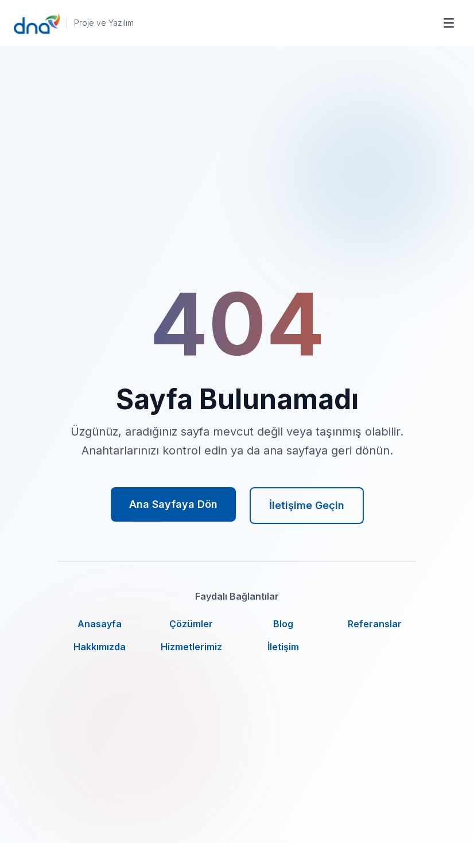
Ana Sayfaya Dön (173, 504)
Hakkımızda (99, 646)
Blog (283, 624)
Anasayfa (99, 624)
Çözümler (191, 624)
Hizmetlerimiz (191, 646)
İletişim (283, 646)
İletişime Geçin (306, 505)
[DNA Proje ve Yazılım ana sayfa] (74, 22)
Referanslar (375, 624)
